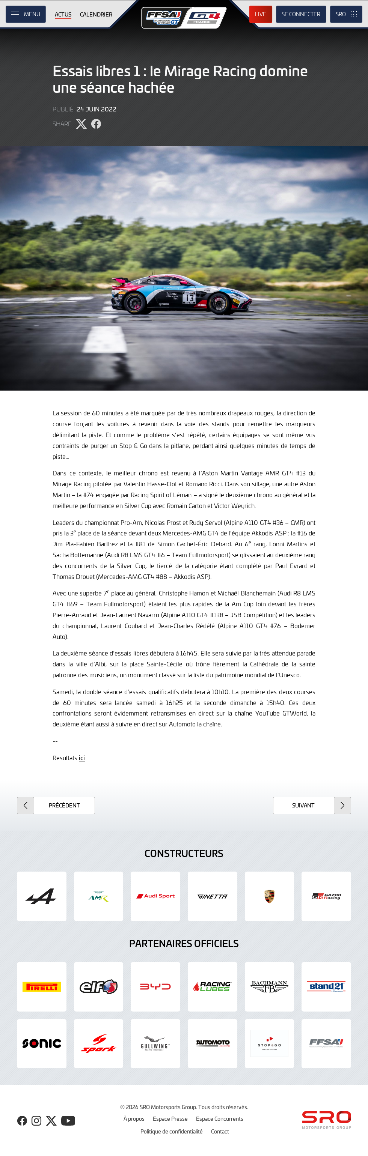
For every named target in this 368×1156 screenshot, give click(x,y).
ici (82, 757)
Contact (220, 1131)
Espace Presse (170, 1118)
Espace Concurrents (219, 1118)
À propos (134, 1118)
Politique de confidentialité (171, 1131)
